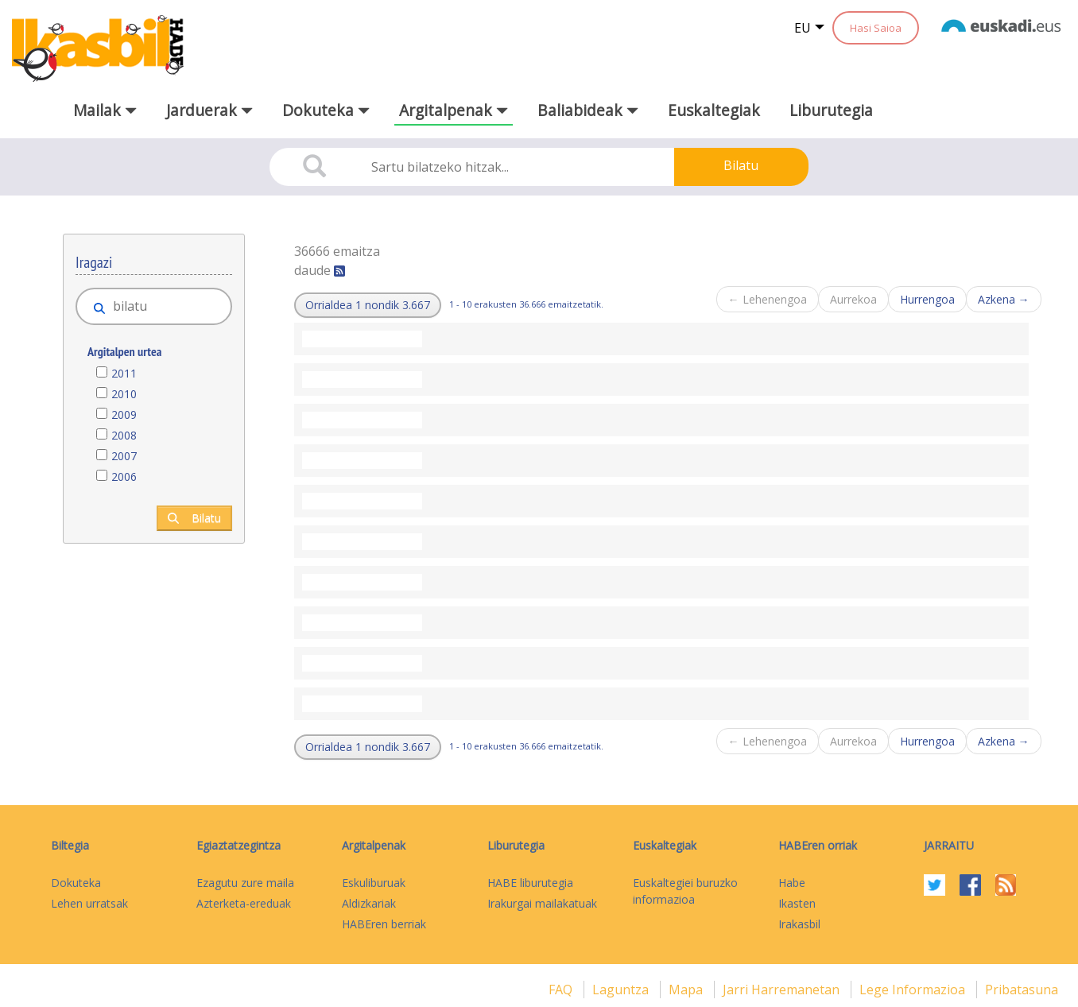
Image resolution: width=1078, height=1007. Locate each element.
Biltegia (70, 845)
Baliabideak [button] (587, 110)
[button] (367, 305)
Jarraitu (949, 845)
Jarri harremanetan (783, 989)
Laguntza (622, 989)
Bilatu (740, 165)
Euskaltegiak (714, 110)
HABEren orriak (817, 845)
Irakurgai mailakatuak (542, 903)
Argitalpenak (373, 845)
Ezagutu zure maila (245, 882)
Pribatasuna (1021, 989)
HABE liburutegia (530, 882)
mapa (687, 989)
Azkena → (1004, 299)
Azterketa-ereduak (243, 903)
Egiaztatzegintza (238, 845)
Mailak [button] (105, 110)
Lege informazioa (913, 989)
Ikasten (797, 903)
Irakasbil (799, 923)
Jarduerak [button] (209, 110)
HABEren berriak (384, 923)
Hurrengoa (927, 299)
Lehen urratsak (89, 903)
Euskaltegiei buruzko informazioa (685, 891)
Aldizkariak (369, 903)
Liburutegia (831, 110)
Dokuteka (76, 882)
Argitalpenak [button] (453, 110)
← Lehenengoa (767, 299)
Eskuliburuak (373, 882)
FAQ (562, 989)
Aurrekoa (853, 299)
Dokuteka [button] (326, 110)
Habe (791, 882)
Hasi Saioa (876, 28)
